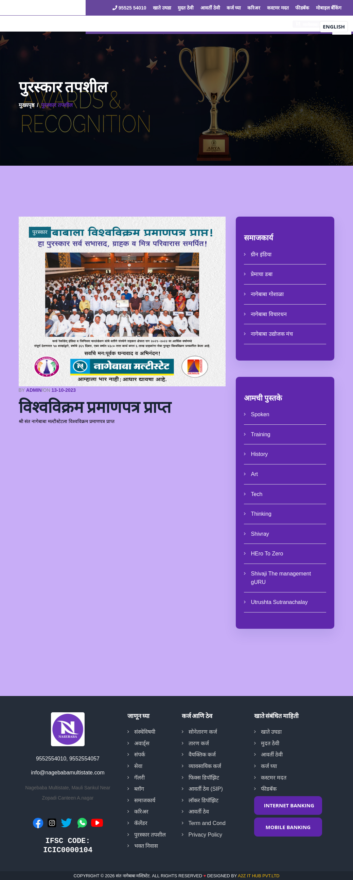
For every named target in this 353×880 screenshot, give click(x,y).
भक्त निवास (146, 846)
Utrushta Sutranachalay (279, 602)
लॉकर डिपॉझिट (203, 800)
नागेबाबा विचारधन (268, 314)
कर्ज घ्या (234, 8)
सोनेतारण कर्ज (203, 732)
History (259, 454)
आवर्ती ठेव (199, 811)
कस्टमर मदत (278, 8)
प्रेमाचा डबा (261, 274)
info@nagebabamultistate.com (67, 772)
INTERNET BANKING (289, 805)
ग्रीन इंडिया (261, 254)
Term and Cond (207, 823)
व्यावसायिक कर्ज (205, 766)
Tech (256, 494)
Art (254, 474)
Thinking (261, 514)
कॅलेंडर (140, 823)
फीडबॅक (302, 8)
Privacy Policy (206, 835)
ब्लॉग (139, 789)
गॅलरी (139, 778)
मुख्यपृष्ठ (26, 105)
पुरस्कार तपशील (150, 835)
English (334, 26)
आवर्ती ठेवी (210, 8)
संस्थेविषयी (144, 732)
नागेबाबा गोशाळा (267, 294)
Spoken (260, 414)
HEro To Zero (267, 553)
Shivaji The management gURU (281, 578)
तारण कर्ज (199, 743)
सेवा (138, 766)
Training (260, 434)
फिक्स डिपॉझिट (204, 778)
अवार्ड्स (141, 743)
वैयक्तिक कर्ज (202, 754)
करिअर (253, 8)
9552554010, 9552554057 (68, 759)
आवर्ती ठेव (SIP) (206, 789)
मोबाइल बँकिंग (328, 8)
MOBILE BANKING (288, 827)
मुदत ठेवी (186, 8)
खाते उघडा (162, 8)
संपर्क (139, 754)
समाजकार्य (144, 800)
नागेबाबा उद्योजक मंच (272, 334)
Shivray (260, 534)
